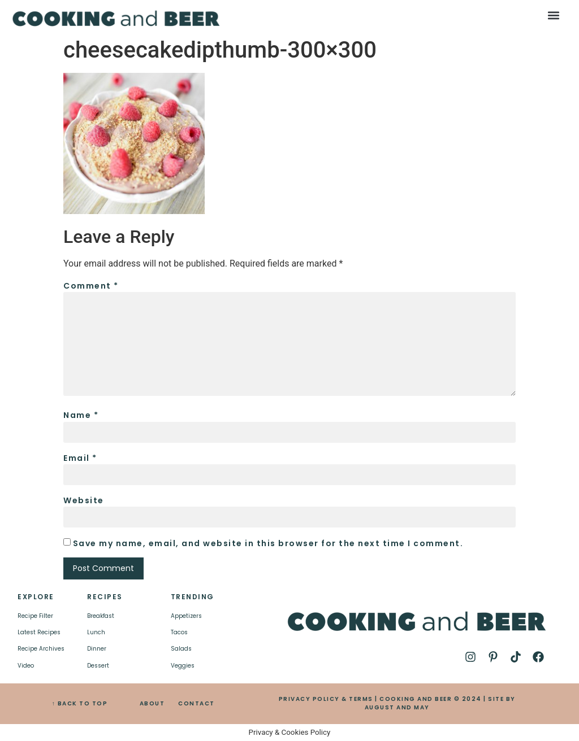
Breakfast (100, 616)
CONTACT (196, 703)
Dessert (98, 665)
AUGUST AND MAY (397, 707)
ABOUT (152, 703)
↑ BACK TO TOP (80, 703)
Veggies (183, 665)
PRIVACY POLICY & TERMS (326, 699)
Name (80, 415)
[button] (553, 15)
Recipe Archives (41, 648)
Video (26, 665)
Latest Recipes (39, 632)
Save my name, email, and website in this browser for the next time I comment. (268, 543)
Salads (181, 648)
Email (80, 458)
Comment (91, 286)
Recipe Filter (35, 616)
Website (83, 500)
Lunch (96, 632)
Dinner (96, 648)
